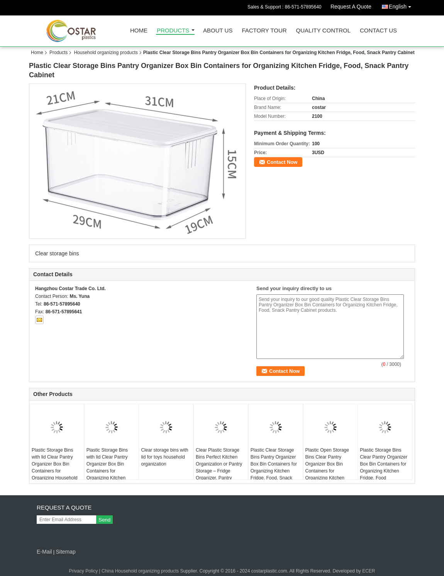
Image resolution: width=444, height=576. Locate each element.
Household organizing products (105, 52)
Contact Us (378, 31)
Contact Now (282, 162)
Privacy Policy (83, 571)
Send (104, 520)
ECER (368, 571)
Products (173, 31)
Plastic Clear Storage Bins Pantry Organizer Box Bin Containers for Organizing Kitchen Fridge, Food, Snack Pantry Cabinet (274, 467)
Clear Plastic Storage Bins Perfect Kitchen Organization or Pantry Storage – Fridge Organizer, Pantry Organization (219, 467)
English (402, 5)
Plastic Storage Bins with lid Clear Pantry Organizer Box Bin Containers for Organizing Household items (55, 467)
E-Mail (44, 552)
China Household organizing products (140, 571)
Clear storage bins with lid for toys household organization (164, 457)
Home (138, 31)
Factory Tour (264, 31)
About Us (217, 31)
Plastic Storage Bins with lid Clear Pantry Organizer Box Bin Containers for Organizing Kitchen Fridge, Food (107, 467)
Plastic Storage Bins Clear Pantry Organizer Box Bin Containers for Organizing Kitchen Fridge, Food (383, 464)
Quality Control (323, 31)
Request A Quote (350, 6)
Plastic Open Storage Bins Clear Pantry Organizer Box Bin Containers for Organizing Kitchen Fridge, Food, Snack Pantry (327, 470)
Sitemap (65, 552)
